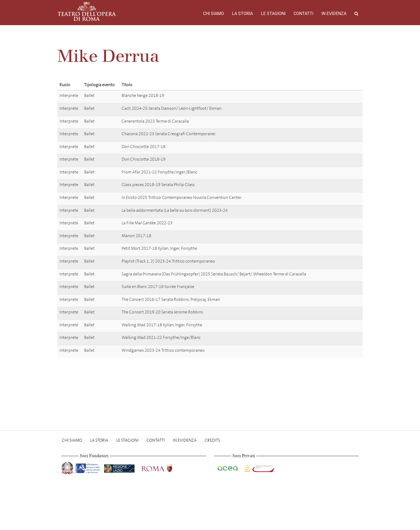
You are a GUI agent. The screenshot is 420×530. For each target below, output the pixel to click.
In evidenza (333, 13)
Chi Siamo (213, 13)
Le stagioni (273, 13)
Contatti (303, 13)
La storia (242, 13)
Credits (212, 440)
